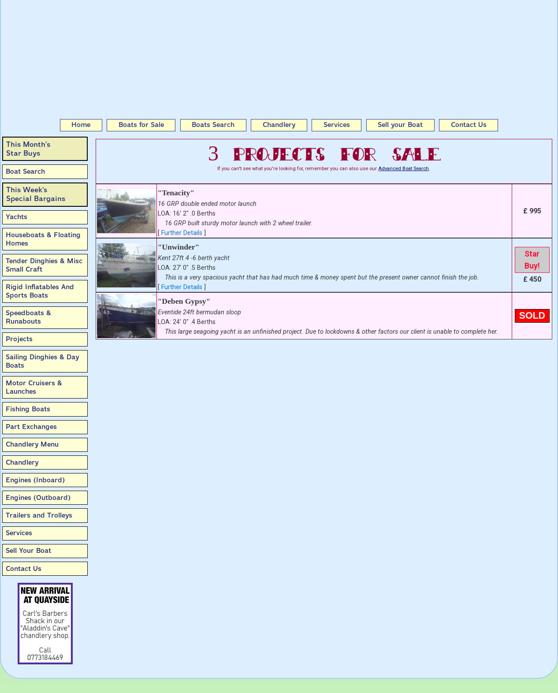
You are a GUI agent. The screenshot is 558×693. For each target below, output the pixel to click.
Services (337, 125)
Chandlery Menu (32, 444)
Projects (19, 339)
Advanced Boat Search (403, 168)
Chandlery (279, 125)
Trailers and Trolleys (39, 515)
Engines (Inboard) (35, 480)
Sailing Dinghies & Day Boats (42, 361)
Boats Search (213, 125)
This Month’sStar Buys (28, 148)
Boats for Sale (141, 125)
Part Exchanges (31, 427)
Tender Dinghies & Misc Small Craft (44, 265)
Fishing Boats (28, 409)
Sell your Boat (400, 125)
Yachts (16, 217)
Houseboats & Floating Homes (43, 239)
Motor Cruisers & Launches (34, 387)
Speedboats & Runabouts (28, 317)
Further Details (181, 233)
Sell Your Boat (28, 551)
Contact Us (469, 125)
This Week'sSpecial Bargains (35, 194)
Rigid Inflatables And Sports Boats (40, 291)
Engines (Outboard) (38, 498)
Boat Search (25, 171)
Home (80, 125)
